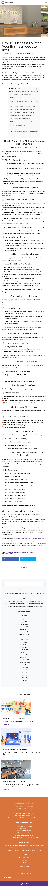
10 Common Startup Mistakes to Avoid (18, 722)
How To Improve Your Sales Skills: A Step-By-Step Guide (22, 753)
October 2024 (24, 660)
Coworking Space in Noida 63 (24, 813)
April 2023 (24, 680)
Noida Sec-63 (24, 541)
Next (24, 572)
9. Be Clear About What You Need (22, 122)
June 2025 (25, 645)
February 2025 (24, 652)
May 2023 (24, 678)
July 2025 (24, 642)
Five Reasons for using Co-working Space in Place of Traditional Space (24, 848)
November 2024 (24, 657)
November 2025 (24, 632)
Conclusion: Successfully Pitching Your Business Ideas (24, 132)
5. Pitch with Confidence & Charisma (23, 109)
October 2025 (24, 634)
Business (30, 53)
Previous (24, 567)
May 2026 (24, 619)
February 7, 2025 (9, 718)
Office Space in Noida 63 (24, 833)
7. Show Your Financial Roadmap (21, 115)
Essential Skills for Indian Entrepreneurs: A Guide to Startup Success (25, 593)
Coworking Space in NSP (24, 809)
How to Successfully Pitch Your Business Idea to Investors (23, 92)
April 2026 (24, 622)
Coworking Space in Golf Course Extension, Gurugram (24, 818)
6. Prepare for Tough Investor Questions (24, 112)
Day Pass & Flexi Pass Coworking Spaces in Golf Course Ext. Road (21, 785)
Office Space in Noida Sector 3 (24, 835)
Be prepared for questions (13, 552)
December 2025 (24, 629)
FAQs (24, 862)
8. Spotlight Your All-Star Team (21, 119)
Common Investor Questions (16, 343)
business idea (25, 552)
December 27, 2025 (10, 781)
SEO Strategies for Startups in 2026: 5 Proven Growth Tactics (25, 604)
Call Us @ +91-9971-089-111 (24, 873)
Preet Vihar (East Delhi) (21, 539)
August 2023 (24, 670)
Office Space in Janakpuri (24, 826)
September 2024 (24, 662)
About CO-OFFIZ (24, 858)
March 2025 (24, 650)
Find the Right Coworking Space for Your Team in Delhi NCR (24, 606)
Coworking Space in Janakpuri (24, 806)
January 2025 (25, 655)
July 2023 (24, 672)
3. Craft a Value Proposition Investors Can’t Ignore (25, 102)
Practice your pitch (7, 553)
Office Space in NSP (24, 828)
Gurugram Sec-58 (35, 541)
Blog (26, 53)
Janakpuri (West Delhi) (35, 539)
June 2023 (25, 675)
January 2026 (25, 627)
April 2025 (24, 647)
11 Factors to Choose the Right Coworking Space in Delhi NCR (24, 601)
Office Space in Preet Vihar (24, 831)
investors (32, 552)
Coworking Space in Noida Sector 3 (24, 815)
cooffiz (20, 53)
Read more (6, 725)
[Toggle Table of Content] (37, 89)
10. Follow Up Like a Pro (19, 125)
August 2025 (24, 639)
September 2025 (25, 637)
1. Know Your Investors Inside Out (21, 95)
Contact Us (24, 860)
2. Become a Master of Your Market (22, 98)
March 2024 (24, 667)
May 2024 (24, 665)
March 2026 (24, 624)
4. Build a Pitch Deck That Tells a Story (23, 106)
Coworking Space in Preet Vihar (24, 811)
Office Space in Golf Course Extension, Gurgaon (24, 837)
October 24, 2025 (9, 749)
